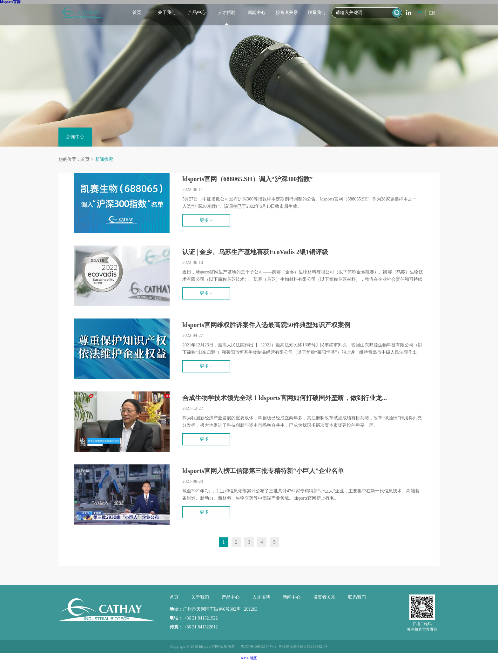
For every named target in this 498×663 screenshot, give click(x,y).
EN (432, 13)
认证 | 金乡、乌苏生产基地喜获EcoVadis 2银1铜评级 (255, 251)
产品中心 (197, 12)
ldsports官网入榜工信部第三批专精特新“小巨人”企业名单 (263, 470)
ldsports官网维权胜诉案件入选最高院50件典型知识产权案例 (266, 324)
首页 (136, 12)
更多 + (206, 220)
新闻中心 (257, 12)
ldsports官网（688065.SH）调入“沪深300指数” (247, 178)
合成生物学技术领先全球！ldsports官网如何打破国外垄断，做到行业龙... (284, 397)
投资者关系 (287, 12)
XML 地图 (248, 658)
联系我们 (317, 12)
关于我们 (167, 12)
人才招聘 (227, 12)
